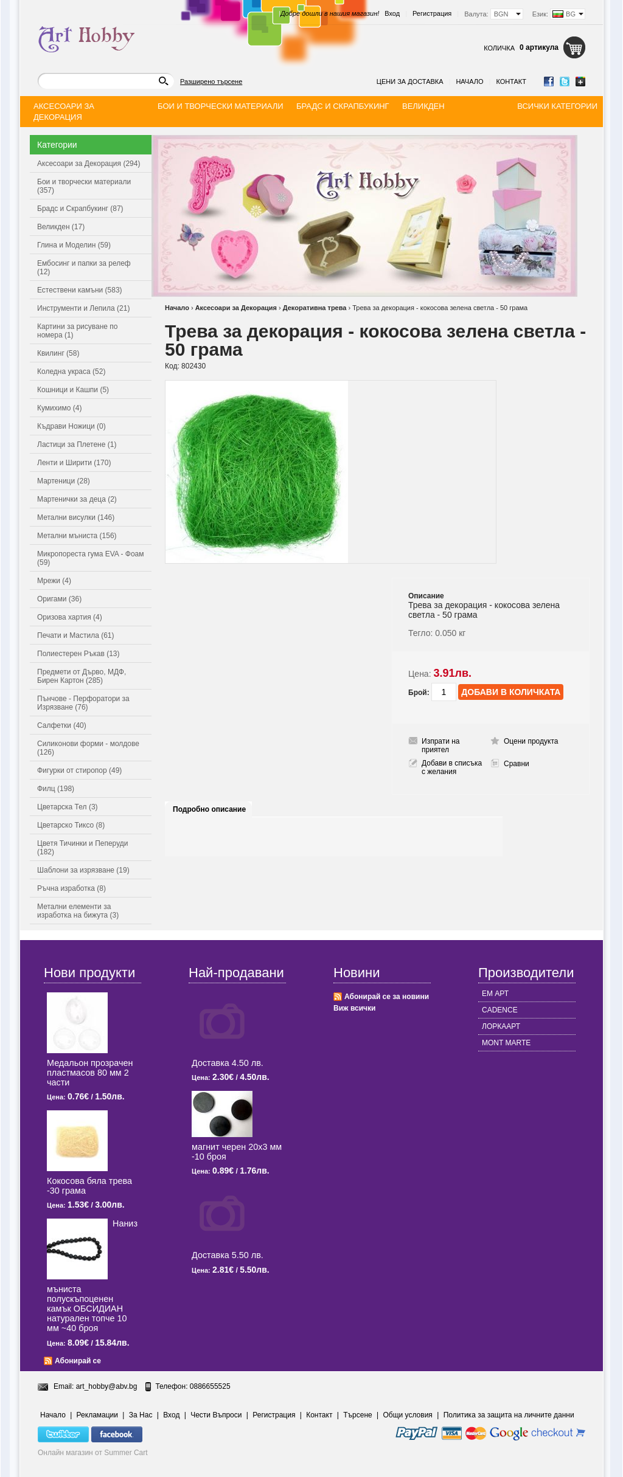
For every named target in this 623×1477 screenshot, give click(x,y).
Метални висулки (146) (75, 517)
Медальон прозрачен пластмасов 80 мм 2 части (90, 1072)
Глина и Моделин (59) (74, 245)
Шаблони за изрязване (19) (83, 870)
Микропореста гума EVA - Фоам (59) (90, 558)
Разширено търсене (211, 81)
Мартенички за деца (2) (77, 499)
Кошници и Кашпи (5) (73, 390)
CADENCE (500, 1010)
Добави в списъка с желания (452, 767)
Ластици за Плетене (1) (76, 444)
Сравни (516, 763)
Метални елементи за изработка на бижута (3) (78, 910)
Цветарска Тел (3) (67, 807)
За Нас (141, 1415)
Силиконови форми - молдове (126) (88, 747)
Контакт (511, 81)
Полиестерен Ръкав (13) (78, 653)
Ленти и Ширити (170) (74, 462)
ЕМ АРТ (495, 993)
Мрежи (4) (54, 580)
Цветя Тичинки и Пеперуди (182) (82, 847)
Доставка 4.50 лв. (227, 1063)
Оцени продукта (531, 741)
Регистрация (431, 13)
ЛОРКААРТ (501, 1026)
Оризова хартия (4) (69, 617)
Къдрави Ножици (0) (71, 426)
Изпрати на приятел (441, 745)
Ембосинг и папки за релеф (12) (84, 267)
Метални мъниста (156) (77, 535)
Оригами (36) (59, 599)
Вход (392, 13)
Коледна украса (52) (71, 371)
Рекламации (97, 1415)
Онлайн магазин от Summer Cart (93, 1452)
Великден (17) (61, 227)
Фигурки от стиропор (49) (79, 770)
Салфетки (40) (61, 725)
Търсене (357, 1415)
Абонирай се (78, 1361)
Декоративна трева (315, 307)
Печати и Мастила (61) (75, 635)
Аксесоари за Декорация (236, 307)
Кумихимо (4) (59, 408)
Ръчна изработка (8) (71, 888)
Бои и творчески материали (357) (84, 186)
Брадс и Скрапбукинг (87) (80, 208)
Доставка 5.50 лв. (227, 1255)
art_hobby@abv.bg (106, 1386)
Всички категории (557, 106)
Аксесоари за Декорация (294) (88, 163)
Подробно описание (209, 809)
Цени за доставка (410, 81)
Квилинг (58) (58, 353)
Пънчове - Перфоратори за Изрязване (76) (83, 702)
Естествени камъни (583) (79, 290)
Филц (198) (55, 788)
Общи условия (408, 1415)
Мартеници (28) (63, 481)
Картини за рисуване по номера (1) (77, 330)
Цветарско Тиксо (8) (71, 825)
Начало (469, 81)
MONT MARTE (506, 1043)
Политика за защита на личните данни (509, 1415)
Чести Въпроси (216, 1415)
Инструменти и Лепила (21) (83, 308)
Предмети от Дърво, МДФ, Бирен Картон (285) (81, 676)
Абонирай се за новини (386, 996)
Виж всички (354, 1008)
